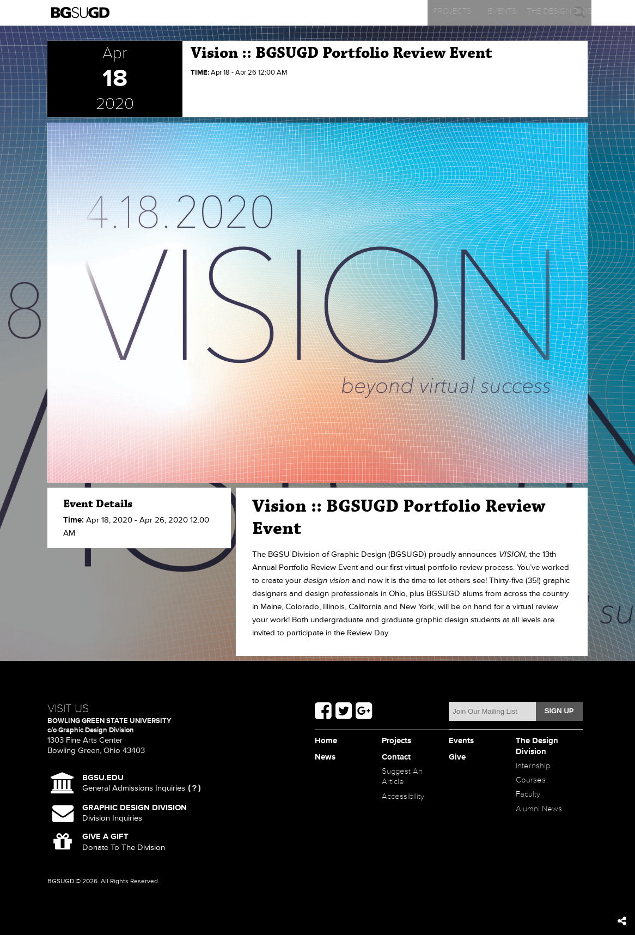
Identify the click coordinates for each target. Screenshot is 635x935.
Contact (522, 12)
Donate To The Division (123, 841)
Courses (532, 785)
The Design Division (341, 12)
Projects (161, 12)
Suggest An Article (405, 779)
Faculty (529, 801)
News (432, 12)
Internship (535, 769)
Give (458, 757)
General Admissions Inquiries (133, 783)
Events (251, 12)
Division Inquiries (134, 813)
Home (327, 741)
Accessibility (405, 801)
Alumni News (541, 817)
